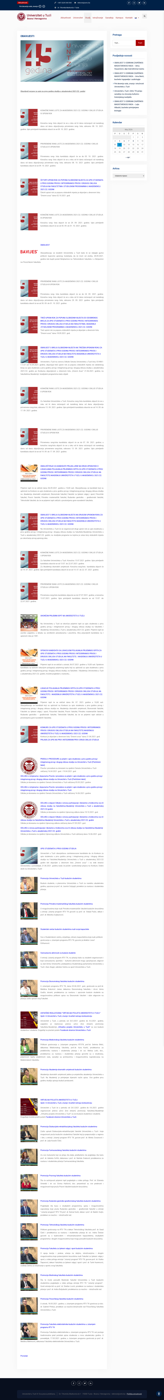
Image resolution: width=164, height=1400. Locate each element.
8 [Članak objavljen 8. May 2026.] (133, 141)
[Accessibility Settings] (159, 1394)
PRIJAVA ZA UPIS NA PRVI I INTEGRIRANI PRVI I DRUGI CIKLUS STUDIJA (69, 740)
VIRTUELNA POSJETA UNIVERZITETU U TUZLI (59, 1100)
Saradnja (109, 18)
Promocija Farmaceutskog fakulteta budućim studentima (63, 1150)
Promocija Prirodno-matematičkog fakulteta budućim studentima (66, 904)
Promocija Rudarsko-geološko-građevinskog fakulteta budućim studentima (70, 1201)
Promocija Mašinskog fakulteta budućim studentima (61, 1275)
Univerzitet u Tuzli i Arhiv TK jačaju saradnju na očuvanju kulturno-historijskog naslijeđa (128, 94)
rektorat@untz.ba (83, 3)
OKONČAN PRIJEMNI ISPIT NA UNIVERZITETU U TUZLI (62, 616)
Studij (87, 18)
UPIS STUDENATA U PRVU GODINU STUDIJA (58, 848)
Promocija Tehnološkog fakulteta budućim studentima (62, 1225)
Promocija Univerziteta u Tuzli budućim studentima (60, 878)
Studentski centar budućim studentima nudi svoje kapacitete (64, 929)
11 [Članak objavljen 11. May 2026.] (115, 145)
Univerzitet (78, 18)
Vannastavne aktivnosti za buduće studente (58, 953)
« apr (128, 157)
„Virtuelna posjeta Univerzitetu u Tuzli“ (74, 1027)
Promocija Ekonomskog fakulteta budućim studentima (62, 981)
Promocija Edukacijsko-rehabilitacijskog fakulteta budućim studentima (68, 1127)
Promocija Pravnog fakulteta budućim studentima (60, 1176)
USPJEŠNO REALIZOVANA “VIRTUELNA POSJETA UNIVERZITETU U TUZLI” (70, 1013)
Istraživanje (98, 18)
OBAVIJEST (45, 245)
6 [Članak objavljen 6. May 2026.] (124, 141)
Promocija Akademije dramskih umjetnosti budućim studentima (66, 1069)
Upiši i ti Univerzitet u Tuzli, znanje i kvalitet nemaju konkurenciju (66, 1016)
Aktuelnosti (66, 18)
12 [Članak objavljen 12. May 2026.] (119, 145)
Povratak (24, 1356)
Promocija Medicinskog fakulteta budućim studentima (62, 1040)
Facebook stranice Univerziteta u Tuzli (75, 1030)
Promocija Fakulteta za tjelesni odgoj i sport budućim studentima (66, 1248)
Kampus (119, 18)
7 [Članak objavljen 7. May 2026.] (128, 141)
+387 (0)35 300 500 (65, 3)
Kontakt (129, 18)
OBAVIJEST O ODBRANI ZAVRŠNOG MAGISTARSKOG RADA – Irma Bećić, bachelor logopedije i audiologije (129, 76)
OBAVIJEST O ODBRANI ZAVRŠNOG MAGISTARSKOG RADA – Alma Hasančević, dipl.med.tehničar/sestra (129, 66)
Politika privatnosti (134, 1394)
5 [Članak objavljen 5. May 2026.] (119, 141)
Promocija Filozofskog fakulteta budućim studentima (61, 1299)
